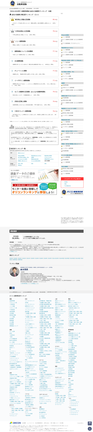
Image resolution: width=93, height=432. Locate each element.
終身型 (70, 351)
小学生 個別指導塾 (43, 345)
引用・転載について (54, 423)
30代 (32, 163)
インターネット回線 (73, 318)
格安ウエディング (59, 381)
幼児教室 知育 (42, 356)
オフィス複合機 (28, 384)
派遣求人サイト (58, 325)
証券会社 (13, 335)
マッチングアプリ (59, 388)
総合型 (27, 372)
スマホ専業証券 (13, 338)
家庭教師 (41, 352)
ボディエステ (58, 371)
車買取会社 (27, 341)
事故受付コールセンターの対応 (68, 108)
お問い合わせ (46, 423)
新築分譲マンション (14, 399)
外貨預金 (12, 345)
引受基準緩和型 (73, 353)
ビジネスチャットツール (61, 351)
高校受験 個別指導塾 (44, 322)
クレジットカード (14, 354)
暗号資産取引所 (13, 363)
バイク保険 (12, 306)
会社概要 (24, 423)
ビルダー (13, 406)
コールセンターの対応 (22, 159)
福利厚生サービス (29, 386)
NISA (11, 333)
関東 (65, 395)
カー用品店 (41, 416)
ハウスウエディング (60, 379)
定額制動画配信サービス (31, 365)
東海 (16, 383)
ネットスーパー (28, 318)
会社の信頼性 (64, 166)
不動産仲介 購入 (13, 378)
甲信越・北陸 (47, 316)
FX (10, 349)
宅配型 (27, 331)
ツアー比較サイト (29, 406)
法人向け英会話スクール (45, 388)
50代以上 (20, 165)
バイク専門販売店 (30, 354)
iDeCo (69, 387)
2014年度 (61, 258)
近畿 (19, 383)
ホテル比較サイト (29, 401)
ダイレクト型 (14, 302)
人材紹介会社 (58, 338)
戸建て (18, 376)
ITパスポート (47, 378)
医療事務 (45, 370)
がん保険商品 (71, 360)
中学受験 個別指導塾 (44, 334)
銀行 (12, 336)
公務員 (41, 378)
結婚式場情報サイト (60, 386)
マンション (13, 376)
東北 (13, 408)
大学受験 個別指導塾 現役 (45, 304)
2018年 (41, 258)
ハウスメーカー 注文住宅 (15, 403)
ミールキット (28, 315)
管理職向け (58, 359)
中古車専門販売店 (30, 347)
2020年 (32, 258)
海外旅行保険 (13, 315)
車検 (65, 184)
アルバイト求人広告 (60, 342)
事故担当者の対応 (35, 159)
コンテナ (28, 329)
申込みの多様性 (21, 155)
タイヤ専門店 (42, 417)
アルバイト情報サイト (60, 306)
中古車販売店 (67, 185)
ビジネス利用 (29, 413)
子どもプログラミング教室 (45, 390)
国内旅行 (28, 397)
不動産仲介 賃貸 (13, 387)
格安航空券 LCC (29, 403)
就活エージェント (59, 300)
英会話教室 (41, 365)
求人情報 (61, 423)
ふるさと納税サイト (30, 324)
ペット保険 (12, 316)
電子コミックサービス (30, 370)
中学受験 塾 (42, 331)
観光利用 (28, 415)
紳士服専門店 (42, 412)
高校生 (41, 350)
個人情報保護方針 (39, 423)
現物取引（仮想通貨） (16, 365)
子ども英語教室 (43, 361)
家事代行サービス (29, 306)
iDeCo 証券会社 (13, 340)
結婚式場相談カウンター (61, 384)
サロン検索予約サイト (60, 373)
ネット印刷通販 (58, 350)
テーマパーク (58, 404)
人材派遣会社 (58, 340)
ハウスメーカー (14, 414)
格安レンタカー (28, 338)
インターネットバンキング (16, 344)
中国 (81, 313)
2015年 (50, 258)
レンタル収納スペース (31, 327)
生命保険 (12, 318)
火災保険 (12, 313)
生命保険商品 (71, 354)
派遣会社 (57, 322)
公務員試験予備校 (43, 386)
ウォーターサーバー (30, 300)
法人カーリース (58, 348)
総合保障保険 (71, 370)
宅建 (41, 372)
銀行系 (12, 353)
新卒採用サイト (58, 332)
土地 (22, 376)
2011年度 (77, 258)
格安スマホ (77, 308)
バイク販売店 (28, 352)
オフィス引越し (28, 381)
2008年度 (20, 259)
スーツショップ (43, 414)
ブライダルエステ (59, 368)
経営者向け (58, 357)
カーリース (27, 340)
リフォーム (12, 394)
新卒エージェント (59, 335)
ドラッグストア (43, 410)
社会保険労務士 (48, 374)
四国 (70, 315)
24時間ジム (42, 398)
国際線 (31, 404)
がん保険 (12, 322)
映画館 (56, 393)
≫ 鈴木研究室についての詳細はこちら (29, 283)
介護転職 (57, 316)
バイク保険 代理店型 (73, 338)
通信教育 (41, 349)
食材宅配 (27, 311)
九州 (22, 383)
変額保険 (70, 374)
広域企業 (71, 316)
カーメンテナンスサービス (31, 361)
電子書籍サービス (29, 368)
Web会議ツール (59, 353)
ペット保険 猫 (71, 347)
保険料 (32, 157)
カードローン (13, 351)
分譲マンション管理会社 (15, 381)
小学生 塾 (41, 341)
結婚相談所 (57, 382)
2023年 (19, 258)
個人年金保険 (71, 372)
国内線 (27, 404)
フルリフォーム (14, 396)
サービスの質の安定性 (35, 160)
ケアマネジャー (49, 376)
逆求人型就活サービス (60, 304)
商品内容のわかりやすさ (36, 155)
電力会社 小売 (28, 388)
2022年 (24, 258)
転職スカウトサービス (60, 311)
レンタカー (27, 336)
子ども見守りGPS (29, 390)
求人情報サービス (59, 327)
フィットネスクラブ (44, 396)
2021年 (28, 258)
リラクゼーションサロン (45, 399)
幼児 (41, 363)
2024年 (15, 258)
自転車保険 (12, 311)
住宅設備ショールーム (15, 392)
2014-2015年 (55, 258)
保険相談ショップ (14, 325)
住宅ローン (12, 347)
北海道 (41, 315)
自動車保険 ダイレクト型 (74, 333)
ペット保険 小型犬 (72, 345)
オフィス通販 (28, 383)
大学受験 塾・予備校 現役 (45, 300)
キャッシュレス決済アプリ (16, 361)
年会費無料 (13, 356)
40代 (45, 163)
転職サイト (57, 308)
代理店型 (13, 304)
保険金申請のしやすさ (49, 159)
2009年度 (14, 259)
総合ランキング (21, 152)
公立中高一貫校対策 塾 (44, 338)
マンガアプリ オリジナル (31, 377)
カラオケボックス (59, 402)
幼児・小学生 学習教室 (44, 354)
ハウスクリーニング (30, 308)
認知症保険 (71, 365)
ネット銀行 (12, 342)
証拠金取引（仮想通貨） (16, 367)
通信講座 (41, 369)
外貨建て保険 (71, 367)
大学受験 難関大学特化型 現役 (46, 308)
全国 (63, 401)
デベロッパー (14, 415)
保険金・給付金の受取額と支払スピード (71, 144)
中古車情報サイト (29, 343)
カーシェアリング (29, 334)
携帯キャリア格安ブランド (74, 302)
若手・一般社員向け (61, 360)
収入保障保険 (72, 358)
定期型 (75, 351)
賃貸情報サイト (13, 389)
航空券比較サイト (29, 399)
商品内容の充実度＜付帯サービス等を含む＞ (72, 60)
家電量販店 (41, 409)
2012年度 (72, 258)
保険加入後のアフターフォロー (68, 95)
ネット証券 (12, 331)
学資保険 (12, 324)
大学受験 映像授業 (43, 311)
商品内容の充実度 (48, 155)
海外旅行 (33, 397)
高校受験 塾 (42, 313)
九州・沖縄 (43, 320)
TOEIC (42, 374)
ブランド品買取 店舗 (30, 379)
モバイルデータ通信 (73, 304)
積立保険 (70, 376)
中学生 (46, 350)
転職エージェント (59, 313)
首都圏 (12, 383)
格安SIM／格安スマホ (73, 306)
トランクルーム (28, 325)
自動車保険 (12, 300)
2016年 (45, 258)
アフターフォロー (48, 157)
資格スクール (42, 379)
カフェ (26, 363)
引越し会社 (27, 333)
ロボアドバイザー (14, 369)
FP (41, 370)
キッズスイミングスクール (45, 401)
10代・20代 (20, 163)
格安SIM (71, 308)
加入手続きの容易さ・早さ (23, 157)
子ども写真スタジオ (30, 366)
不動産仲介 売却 (13, 374)
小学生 (50, 350)
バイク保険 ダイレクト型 (74, 336)
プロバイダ (71, 309)
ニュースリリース (30, 423)
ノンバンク (17, 353)
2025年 (11, 258)
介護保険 (70, 369)
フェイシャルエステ (60, 370)
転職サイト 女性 (59, 309)
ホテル (26, 411)
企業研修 (57, 355)
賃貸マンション (13, 390)
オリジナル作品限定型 (31, 374)
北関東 (16, 408)
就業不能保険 (71, 363)
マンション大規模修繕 (15, 385)
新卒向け (58, 362)
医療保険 (12, 320)
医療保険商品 (71, 349)
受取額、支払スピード (22, 160)
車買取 (66, 182)
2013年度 (67, 258)
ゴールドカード (14, 360)
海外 (30, 410)
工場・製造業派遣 (59, 324)
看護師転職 (57, 315)
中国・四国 (20, 410)
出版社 (27, 375)
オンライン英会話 (43, 367)
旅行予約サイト (28, 395)
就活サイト (57, 302)
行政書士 (42, 376)
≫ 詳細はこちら (13, 251)
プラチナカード (74, 405)
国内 (27, 410)
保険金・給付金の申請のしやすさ (69, 131)
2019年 (37, 258)
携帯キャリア (71, 300)
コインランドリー (29, 309)
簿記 (44, 372)
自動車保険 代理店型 (73, 335)
